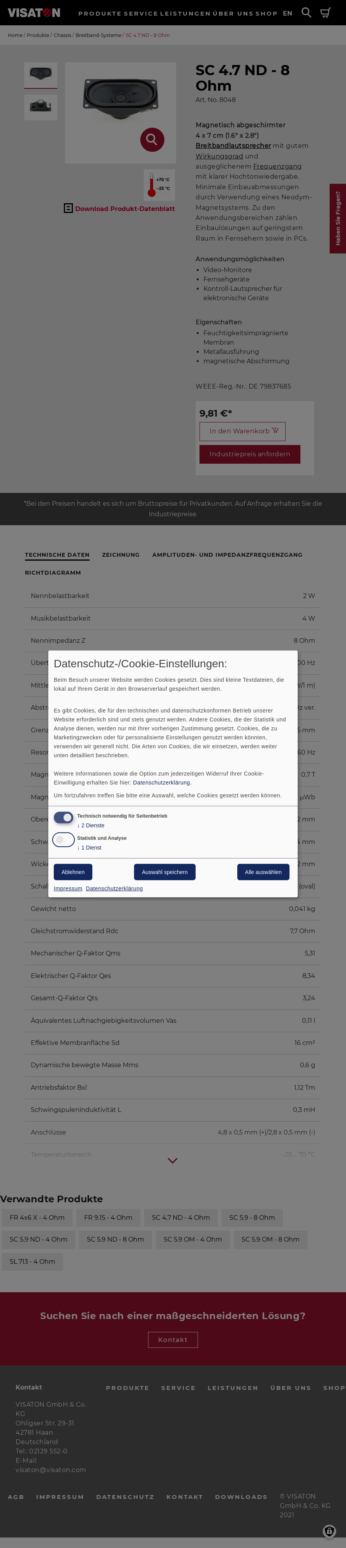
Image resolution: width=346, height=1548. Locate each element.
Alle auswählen (263, 872)
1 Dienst (89, 847)
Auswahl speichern (165, 872)
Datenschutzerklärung (161, 782)
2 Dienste (90, 825)
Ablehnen (73, 872)
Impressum (68, 888)
